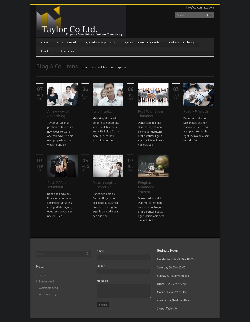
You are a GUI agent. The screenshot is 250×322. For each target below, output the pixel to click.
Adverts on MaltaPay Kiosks (142, 42)
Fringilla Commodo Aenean (146, 187)
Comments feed (48, 288)
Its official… (102, 111)
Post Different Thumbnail (58, 185)
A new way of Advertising (58, 113)
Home (44, 42)
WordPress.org (47, 294)
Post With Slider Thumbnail (151, 113)
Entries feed (46, 281)
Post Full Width (195, 111)
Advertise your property (100, 42)
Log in (42, 275)
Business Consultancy (181, 42)
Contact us (67, 51)
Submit (103, 304)
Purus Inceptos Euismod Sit (104, 185)
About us (46, 51)
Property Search (67, 42)
